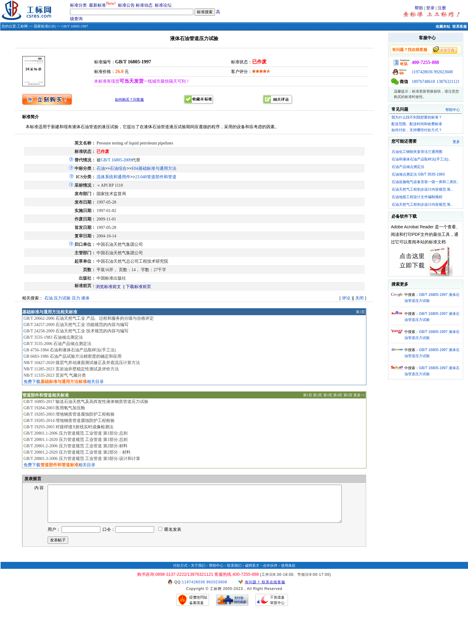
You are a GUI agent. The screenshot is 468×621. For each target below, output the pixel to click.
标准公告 (126, 5)
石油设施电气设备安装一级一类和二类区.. (425, 182)
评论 (346, 298)
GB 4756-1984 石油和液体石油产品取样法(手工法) (70, 350)
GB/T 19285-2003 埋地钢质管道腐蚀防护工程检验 (69, 414)
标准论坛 (163, 5)
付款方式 (180, 573)
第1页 (360, 312)
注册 (442, 8)
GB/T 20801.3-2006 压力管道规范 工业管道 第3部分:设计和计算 (82, 458)
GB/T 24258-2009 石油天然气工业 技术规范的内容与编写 (76, 331)
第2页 (317, 395)
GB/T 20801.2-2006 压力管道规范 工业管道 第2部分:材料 (76, 446)
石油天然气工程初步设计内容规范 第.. (422, 189)
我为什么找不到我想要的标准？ (416, 117)
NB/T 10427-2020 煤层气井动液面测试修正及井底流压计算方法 (82, 362)
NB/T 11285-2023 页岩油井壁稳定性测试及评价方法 (71, 369)
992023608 (443, 72)
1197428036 (422, 72)
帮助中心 (452, 110)
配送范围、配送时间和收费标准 (416, 124)
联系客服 (459, 26)
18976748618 (423, 81)
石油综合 (118, 168)
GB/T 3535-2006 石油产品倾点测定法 (57, 343)
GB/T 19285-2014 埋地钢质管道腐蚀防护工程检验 (69, 420)
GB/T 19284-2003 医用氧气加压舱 (54, 408)
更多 (456, 142)
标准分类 (78, 5)
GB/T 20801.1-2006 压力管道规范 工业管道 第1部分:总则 (76, 433)
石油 (100, 168)
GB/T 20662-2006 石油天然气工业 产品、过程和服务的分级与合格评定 (89, 318)
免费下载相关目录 (64, 381)
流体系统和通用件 (113, 177)
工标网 (22, 26)
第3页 (327, 395)
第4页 (337, 395)
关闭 (359, 298)
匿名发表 (169, 536)
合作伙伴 (270, 573)
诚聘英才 (252, 573)
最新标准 (97, 5)
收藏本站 (443, 26)
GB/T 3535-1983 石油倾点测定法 (53, 337)
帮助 (419, 8)
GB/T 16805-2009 (116, 160)
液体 (85, 298)
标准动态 (144, 5)
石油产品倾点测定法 (408, 167)
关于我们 (198, 573)
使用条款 (288, 573)
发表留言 (32, 479)
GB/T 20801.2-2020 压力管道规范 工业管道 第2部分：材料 (77, 452)
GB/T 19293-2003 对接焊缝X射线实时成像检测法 (68, 427)
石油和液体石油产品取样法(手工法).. (421, 159)
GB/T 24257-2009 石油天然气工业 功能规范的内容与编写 (76, 324)
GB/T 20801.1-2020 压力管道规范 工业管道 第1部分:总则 (76, 439)
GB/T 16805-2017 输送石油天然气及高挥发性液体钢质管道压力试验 (86, 401)
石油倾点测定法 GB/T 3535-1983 (418, 174)
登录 (430, 8)
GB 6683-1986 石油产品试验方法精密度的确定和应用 (73, 356)
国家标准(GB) (45, 26)
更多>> (359, 395)
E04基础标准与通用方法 (153, 168)
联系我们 (234, 573)
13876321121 (448, 81)
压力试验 (62, 298)
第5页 (348, 395)
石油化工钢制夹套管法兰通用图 (417, 152)
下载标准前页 (138, 286)
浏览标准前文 (108, 286)
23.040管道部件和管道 (155, 177)
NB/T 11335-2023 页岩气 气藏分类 (55, 375)
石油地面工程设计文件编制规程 (417, 197)
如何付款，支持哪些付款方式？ (416, 130)
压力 (76, 298)
